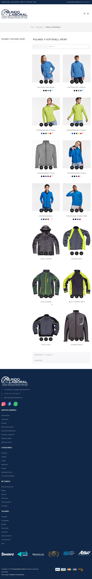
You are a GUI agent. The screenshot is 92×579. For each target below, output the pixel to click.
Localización (15, 2)
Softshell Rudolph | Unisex (46, 173)
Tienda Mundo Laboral (19, 569)
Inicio (34, 2)
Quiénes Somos (5, 2)
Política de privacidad (7, 427)
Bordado (3, 524)
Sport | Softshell (46, 302)
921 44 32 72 (86, 2)
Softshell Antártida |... (46, 216)
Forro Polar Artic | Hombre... (77, 87)
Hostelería (4, 453)
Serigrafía (4, 517)
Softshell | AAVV (76, 259)
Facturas (3, 494)
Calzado (3, 468)
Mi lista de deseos (6, 502)
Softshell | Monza (76, 344)
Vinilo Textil (4, 532)
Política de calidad (6, 438)
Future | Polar (46, 344)
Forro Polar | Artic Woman (46, 87)
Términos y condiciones (7, 434)
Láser (2, 543)
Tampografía (5, 520)
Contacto (22, 2)
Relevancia (69, 46)
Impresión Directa (6, 536)
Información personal (7, 487)
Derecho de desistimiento (8, 431)
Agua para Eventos (6, 472)
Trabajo (3, 461)
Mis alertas (4, 506)
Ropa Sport (4, 464)
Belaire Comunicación (17, 574)
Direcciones (4, 498)
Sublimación (4, 528)
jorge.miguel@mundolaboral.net (13, 397)
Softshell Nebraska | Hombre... (77, 130)
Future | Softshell (46, 259)
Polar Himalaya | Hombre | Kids (76, 216)
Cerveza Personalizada (7, 476)
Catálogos (29, 2)
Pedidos (3, 490)
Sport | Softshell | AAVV (77, 302)
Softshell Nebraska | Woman (46, 130)
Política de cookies (6, 442)
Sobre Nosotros (5, 415)
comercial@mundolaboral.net (74, 2)
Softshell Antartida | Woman (76, 173)
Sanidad (3, 457)
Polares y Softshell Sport (13, 39)
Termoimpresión (6, 539)
